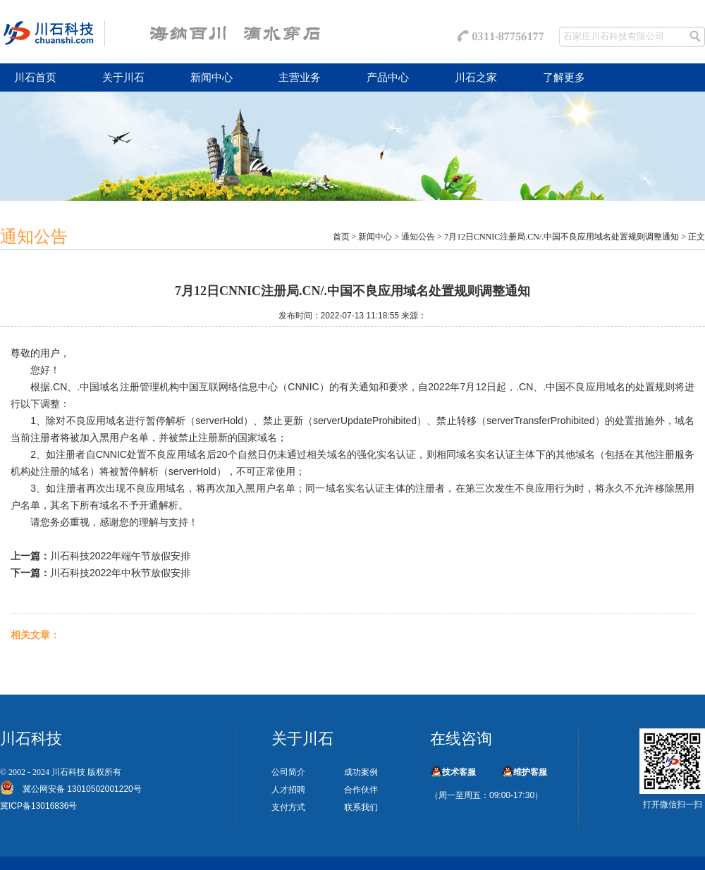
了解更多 (564, 77)
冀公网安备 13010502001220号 (78, 789)
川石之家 (476, 77)
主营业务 (299, 77)
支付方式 (288, 807)
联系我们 (361, 807)
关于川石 (123, 77)
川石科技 (68, 772)
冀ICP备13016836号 (38, 806)
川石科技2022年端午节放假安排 (120, 555)
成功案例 (361, 772)
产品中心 (388, 77)
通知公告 (418, 237)
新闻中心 (211, 77)
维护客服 (530, 772)
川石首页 (35, 77)
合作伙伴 (361, 790)
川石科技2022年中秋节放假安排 (120, 572)
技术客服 (459, 772)
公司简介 (288, 772)
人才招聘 (288, 790)
